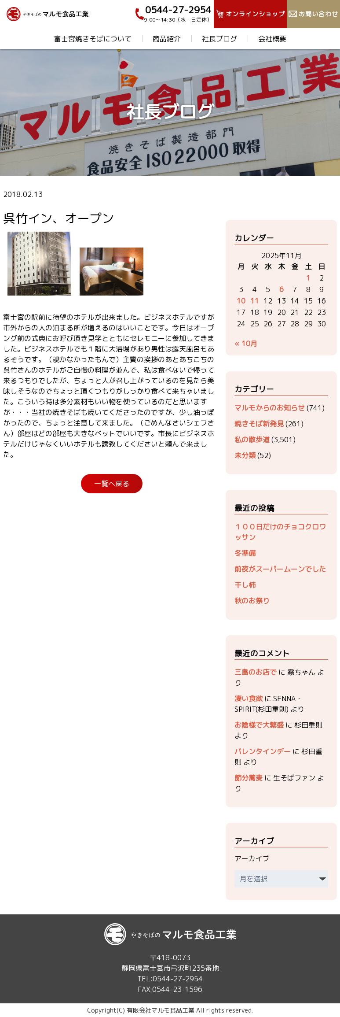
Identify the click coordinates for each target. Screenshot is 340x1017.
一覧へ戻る (111, 483)
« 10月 (245, 343)
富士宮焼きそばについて (93, 39)
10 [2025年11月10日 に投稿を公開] (241, 301)
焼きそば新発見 (259, 424)
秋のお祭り (252, 601)
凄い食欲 (248, 698)
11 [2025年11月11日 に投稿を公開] (254, 301)
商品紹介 (167, 39)
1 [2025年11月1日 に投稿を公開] (308, 278)
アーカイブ (252, 858)
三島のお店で (255, 672)
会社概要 (272, 39)
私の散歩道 (252, 439)
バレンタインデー (262, 751)
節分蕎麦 (248, 778)
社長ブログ (219, 39)
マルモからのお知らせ (269, 408)
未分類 (245, 455)
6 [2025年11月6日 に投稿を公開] (281, 289)
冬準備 (245, 553)
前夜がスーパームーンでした (280, 569)
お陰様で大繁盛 (259, 725)
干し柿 (245, 585)
